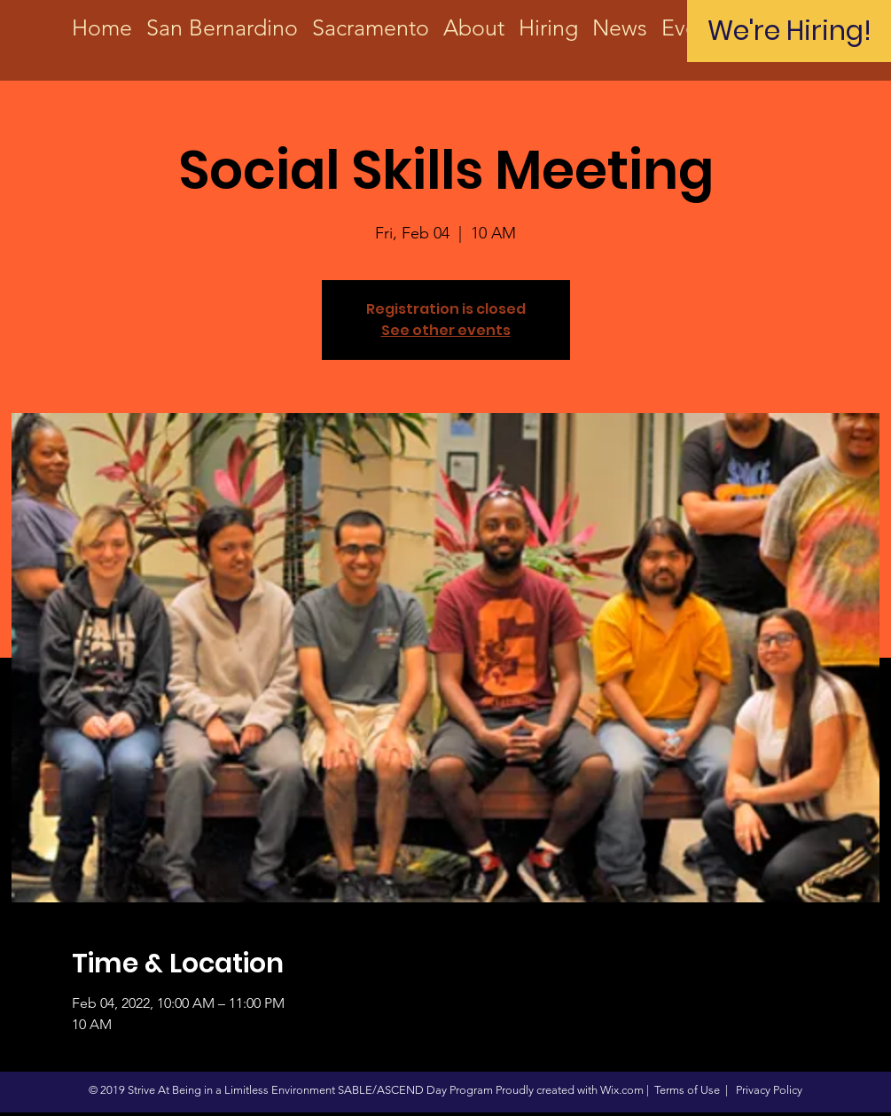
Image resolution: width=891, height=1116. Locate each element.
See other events (446, 330)
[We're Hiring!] (789, 31)
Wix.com (622, 1089)
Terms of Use (687, 1089)
